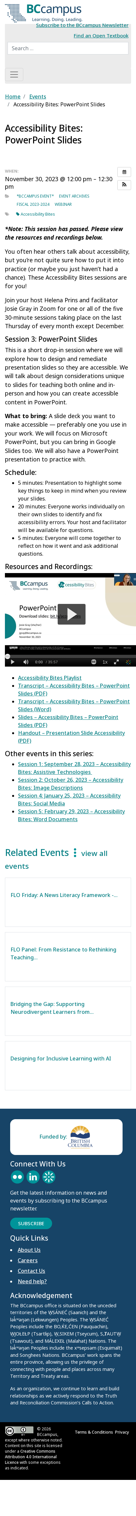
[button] (124, 185)
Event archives (74, 196)
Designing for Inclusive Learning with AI (61, 1058)
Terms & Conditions (95, 1432)
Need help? (32, 1281)
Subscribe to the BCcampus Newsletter (82, 25)
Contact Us (31, 1270)
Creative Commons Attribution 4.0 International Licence (31, 1456)
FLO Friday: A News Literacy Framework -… (64, 895)
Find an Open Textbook (101, 35)
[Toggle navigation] (14, 74)
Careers (28, 1260)
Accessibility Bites (35, 214)
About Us (29, 1249)
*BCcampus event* (35, 196)
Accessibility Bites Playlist (50, 677)
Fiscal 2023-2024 (33, 204)
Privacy (123, 1432)
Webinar (63, 204)
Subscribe (31, 1223)
